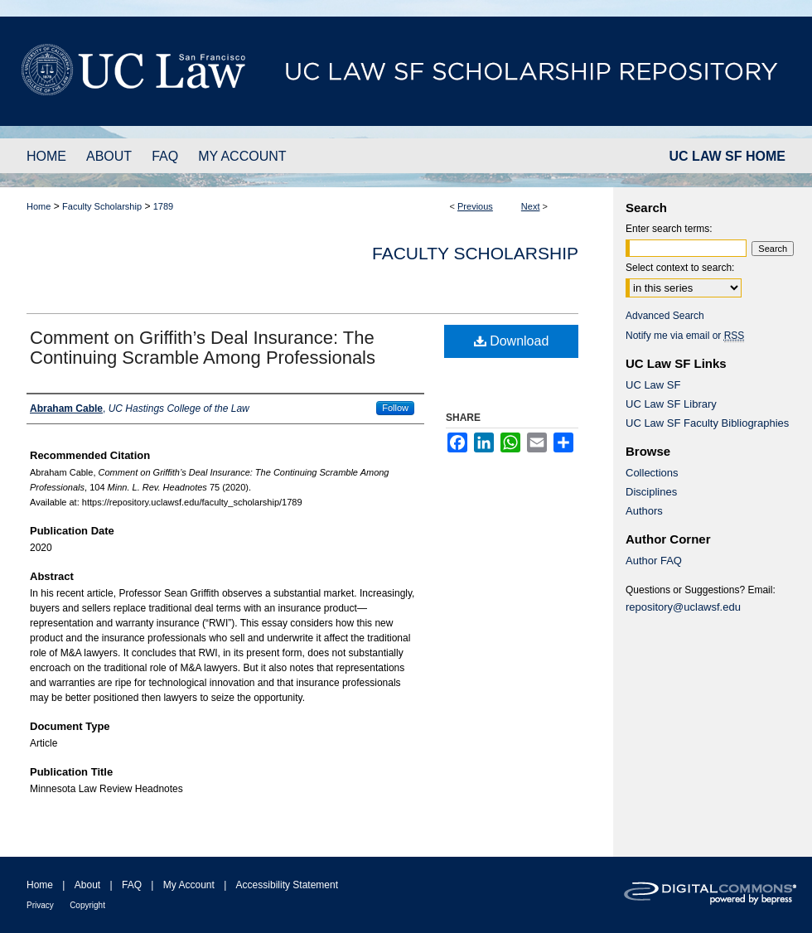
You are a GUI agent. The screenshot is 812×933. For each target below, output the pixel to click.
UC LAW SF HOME (727, 156)
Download (511, 341)
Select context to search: (680, 267)
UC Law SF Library (671, 404)
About (87, 885)
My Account (189, 885)
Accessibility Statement (287, 885)
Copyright (87, 905)
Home (39, 206)
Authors (644, 511)
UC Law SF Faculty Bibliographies (707, 423)
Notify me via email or (685, 335)
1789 (163, 206)
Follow (395, 408)
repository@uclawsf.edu (683, 607)
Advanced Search (665, 315)
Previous (475, 206)
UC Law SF (653, 385)
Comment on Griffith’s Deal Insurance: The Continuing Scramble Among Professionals (202, 347)
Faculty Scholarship (102, 206)
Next (530, 206)
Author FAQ (654, 560)
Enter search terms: (669, 228)
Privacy (40, 905)
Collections (652, 472)
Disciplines (651, 492)
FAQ (132, 885)
